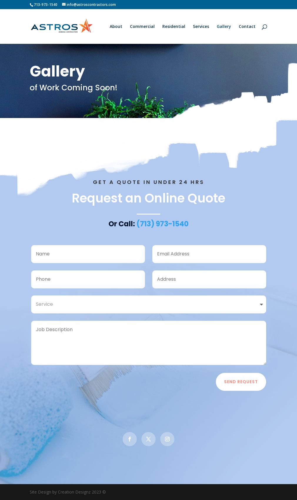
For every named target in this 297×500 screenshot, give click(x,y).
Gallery (224, 26)
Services (201, 26)
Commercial (142, 26)
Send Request (241, 385)
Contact (247, 26)
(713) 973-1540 (162, 227)
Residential (173, 26)
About (116, 26)
